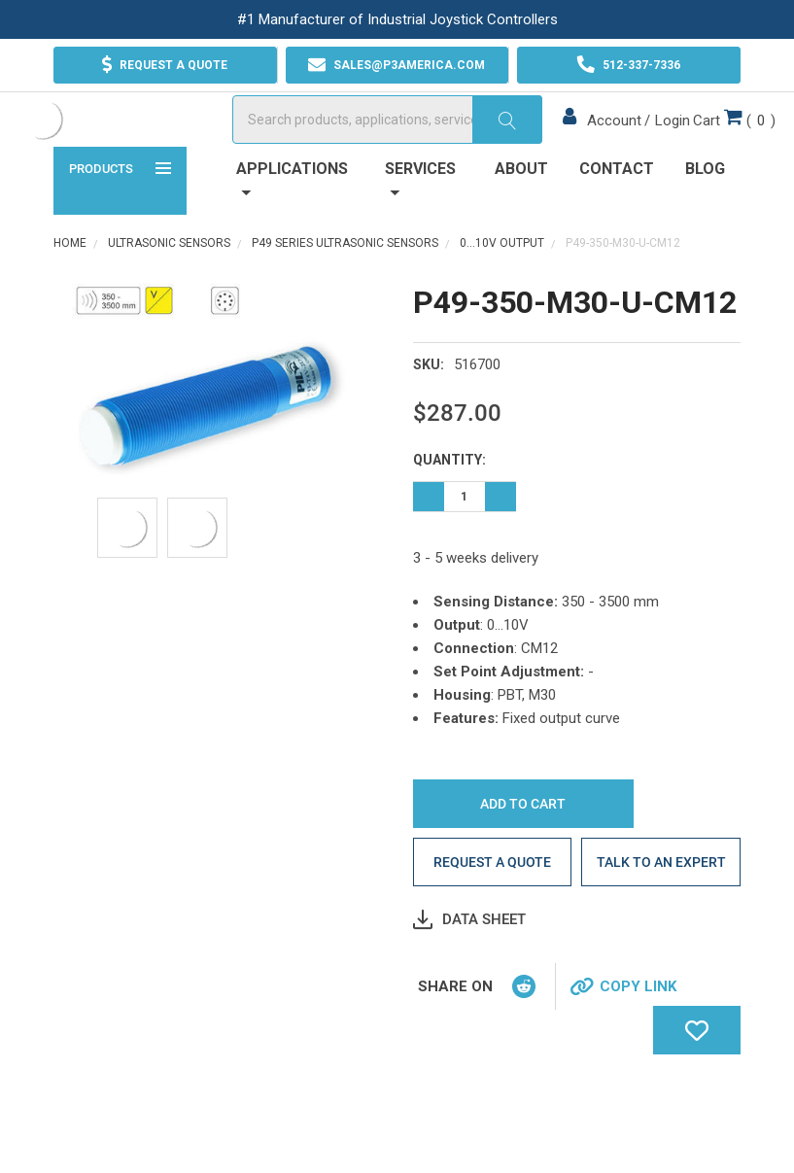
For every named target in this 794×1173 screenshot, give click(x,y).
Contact (616, 225)
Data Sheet (484, 975)
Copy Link (638, 1043)
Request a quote (492, 918)
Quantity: (449, 516)
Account (579, 148)
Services (420, 235)
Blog (705, 225)
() (699, 146)
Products (120, 223)
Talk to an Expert (661, 918)
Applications (292, 235)
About (521, 225)
